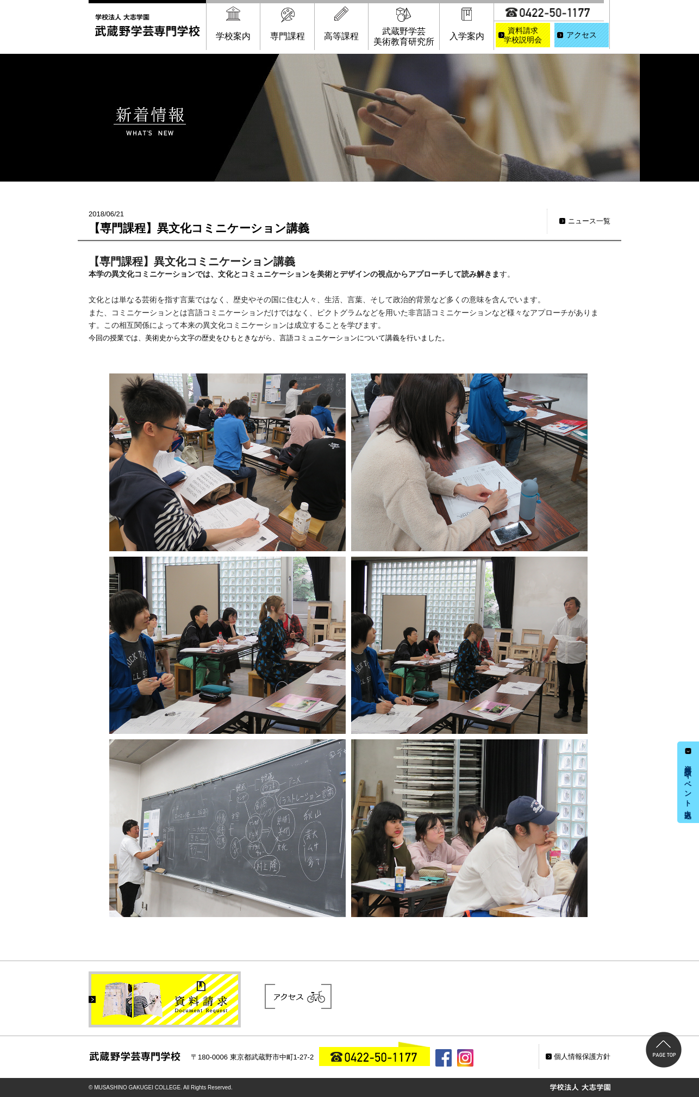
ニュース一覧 (589, 221)
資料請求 (523, 36)
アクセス (581, 35)
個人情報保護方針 (582, 1056)
